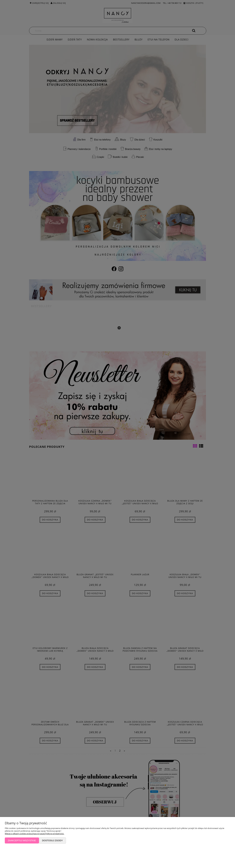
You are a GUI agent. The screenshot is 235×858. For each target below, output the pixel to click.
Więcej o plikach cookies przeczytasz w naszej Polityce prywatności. (34, 833)
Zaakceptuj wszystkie (22, 840)
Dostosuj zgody (52, 840)
